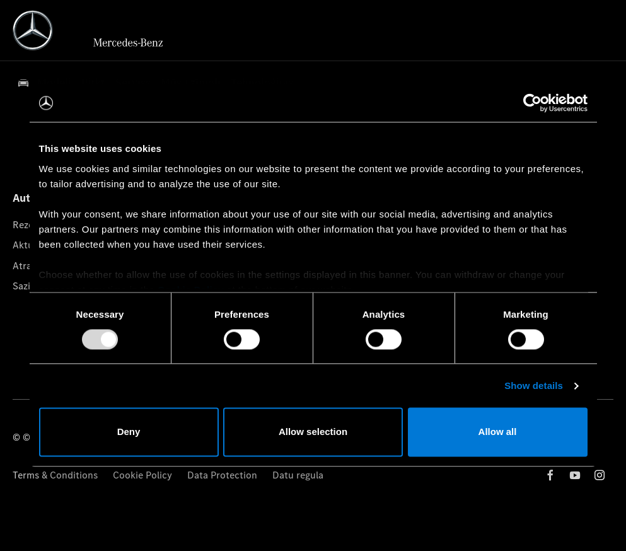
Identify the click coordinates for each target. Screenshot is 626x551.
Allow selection (313, 432)
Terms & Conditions (55, 475)
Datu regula (297, 475)
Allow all (497, 432)
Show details (533, 385)
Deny (129, 432)
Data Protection (222, 475)
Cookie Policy (142, 475)
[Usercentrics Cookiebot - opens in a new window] (532, 102)
